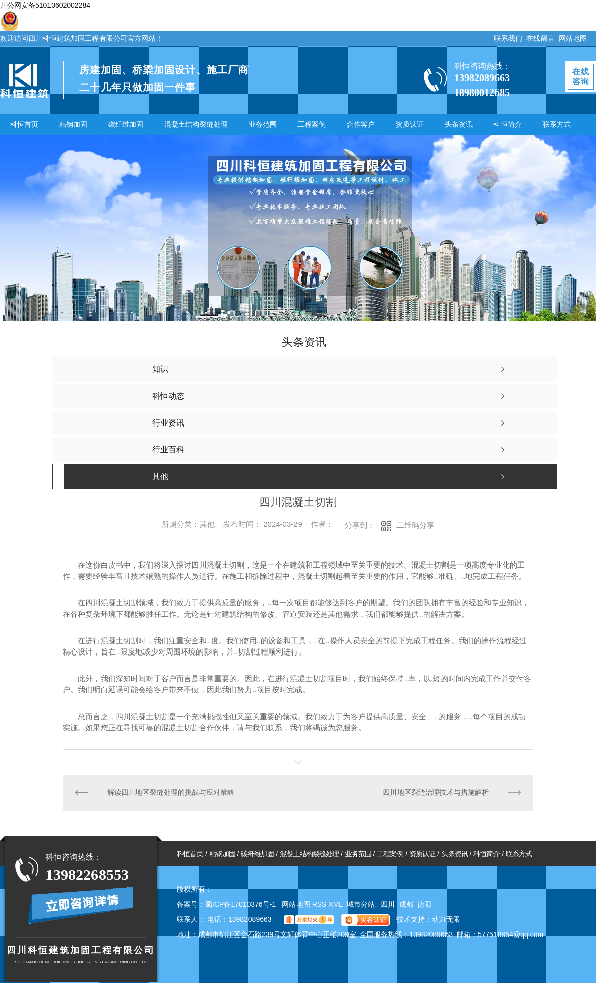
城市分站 (360, 904)
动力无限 (446, 919)
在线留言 (540, 38)
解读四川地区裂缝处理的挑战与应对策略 (170, 792)
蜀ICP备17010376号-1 (240, 904)
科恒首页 (24, 124)
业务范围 (263, 124)
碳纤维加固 (125, 124)
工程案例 (311, 124)
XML (336, 904)
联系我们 (508, 38)
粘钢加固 (73, 124)
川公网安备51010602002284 (45, 5)
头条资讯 (458, 124)
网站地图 (573, 38)
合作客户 (360, 124)
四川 (388, 904)
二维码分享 (415, 525)
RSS (320, 904)
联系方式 (556, 124)
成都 (406, 904)
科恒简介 (507, 124)
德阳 (424, 904)
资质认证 (409, 124)
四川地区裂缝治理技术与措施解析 (436, 792)
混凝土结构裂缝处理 (196, 124)
